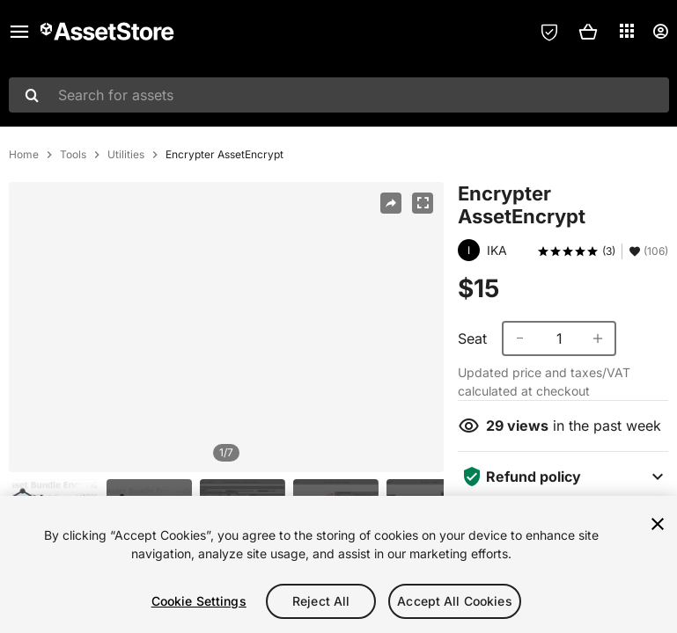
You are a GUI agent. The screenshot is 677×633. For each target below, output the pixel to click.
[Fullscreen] (422, 203)
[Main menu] (19, 31)
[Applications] (626, 30)
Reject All (321, 600)
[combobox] (339, 95)
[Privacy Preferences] (549, 31)
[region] (226, 327)
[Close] (657, 524)
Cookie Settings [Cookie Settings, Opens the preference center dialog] (199, 600)
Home (24, 155)
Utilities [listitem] (125, 155)
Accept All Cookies (454, 600)
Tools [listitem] (73, 155)
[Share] (390, 203)
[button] (588, 31)
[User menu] (660, 31)
